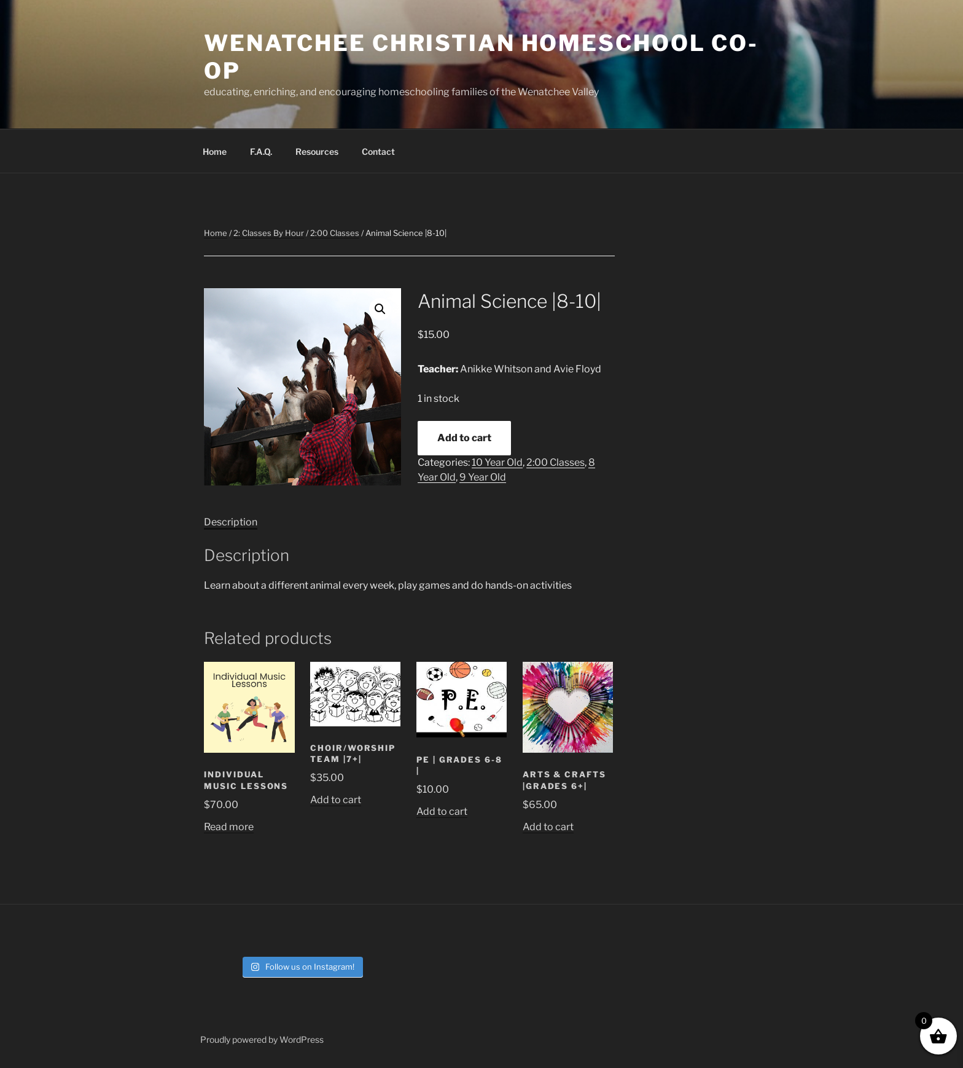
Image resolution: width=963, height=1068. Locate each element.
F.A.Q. (261, 151)
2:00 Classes (334, 233)
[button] (380, 309)
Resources (316, 151)
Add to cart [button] (335, 800)
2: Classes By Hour (268, 233)
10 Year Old (497, 462)
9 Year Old (482, 477)
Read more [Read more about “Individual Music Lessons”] (229, 827)
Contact (378, 151)
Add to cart (464, 438)
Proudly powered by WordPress (262, 1039)
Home (215, 151)
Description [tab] (230, 522)
